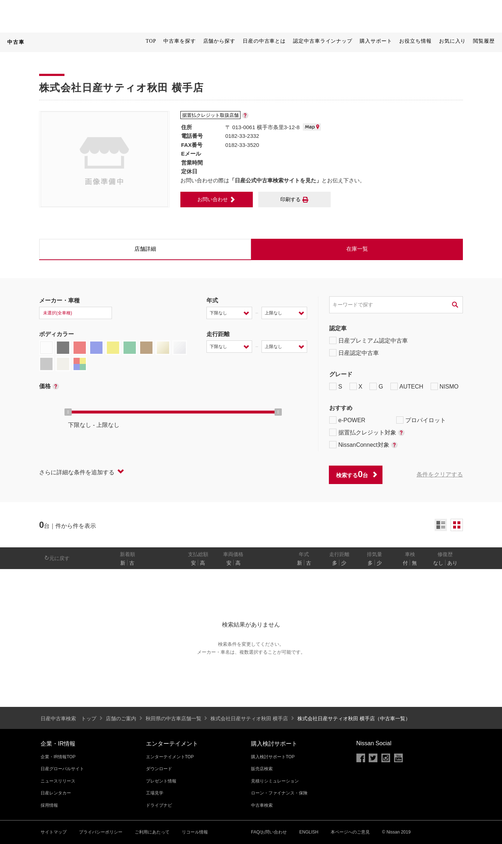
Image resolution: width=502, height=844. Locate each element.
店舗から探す (219, 41)
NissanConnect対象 (363, 444)
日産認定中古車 (354, 352)
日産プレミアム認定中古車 (368, 340)
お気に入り (452, 41)
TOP (151, 41)
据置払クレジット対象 (367, 432)
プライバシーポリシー (100, 832)
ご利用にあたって (152, 832)
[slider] (68, 412)
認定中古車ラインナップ (322, 41)
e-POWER (347, 420)
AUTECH (406, 386)
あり (452, 562)
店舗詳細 (145, 249)
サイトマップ (54, 832)
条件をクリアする (440, 474)
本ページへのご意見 (350, 832)
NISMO (445, 386)
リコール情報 (195, 832)
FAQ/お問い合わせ (269, 832)
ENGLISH (308, 832)
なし (438, 562)
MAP (312, 127)
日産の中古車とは (264, 41)
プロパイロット (421, 420)
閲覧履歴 (484, 41)
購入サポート (376, 41)
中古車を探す (179, 41)
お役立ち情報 (415, 41)
